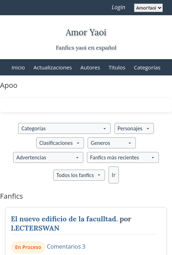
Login (118, 7)
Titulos (117, 67)
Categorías (147, 67)
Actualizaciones (52, 67)
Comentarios (64, 246)
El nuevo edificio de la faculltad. (64, 218)
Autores (90, 67)
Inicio (18, 67)
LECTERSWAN (35, 227)
